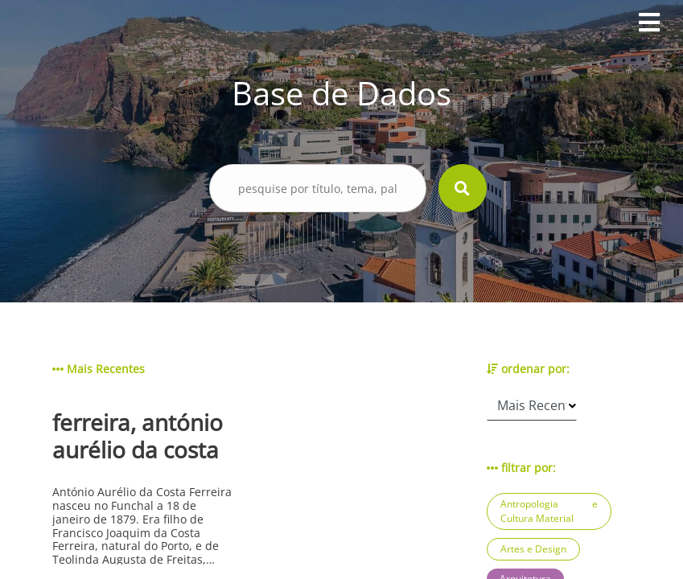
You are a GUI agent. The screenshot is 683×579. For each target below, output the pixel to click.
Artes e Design (533, 549)
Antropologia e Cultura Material (549, 511)
